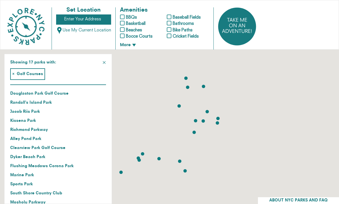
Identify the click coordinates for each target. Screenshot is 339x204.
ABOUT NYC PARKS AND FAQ (298, 200)
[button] (218, 118)
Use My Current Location (83, 30)
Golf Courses (27, 74)
